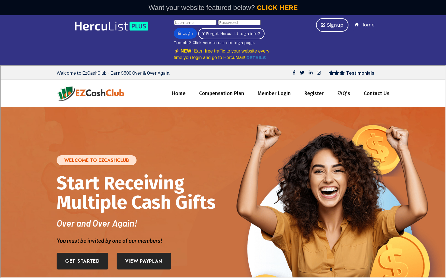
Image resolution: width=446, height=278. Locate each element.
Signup (332, 25)
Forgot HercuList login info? (231, 33)
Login (185, 33)
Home (365, 25)
